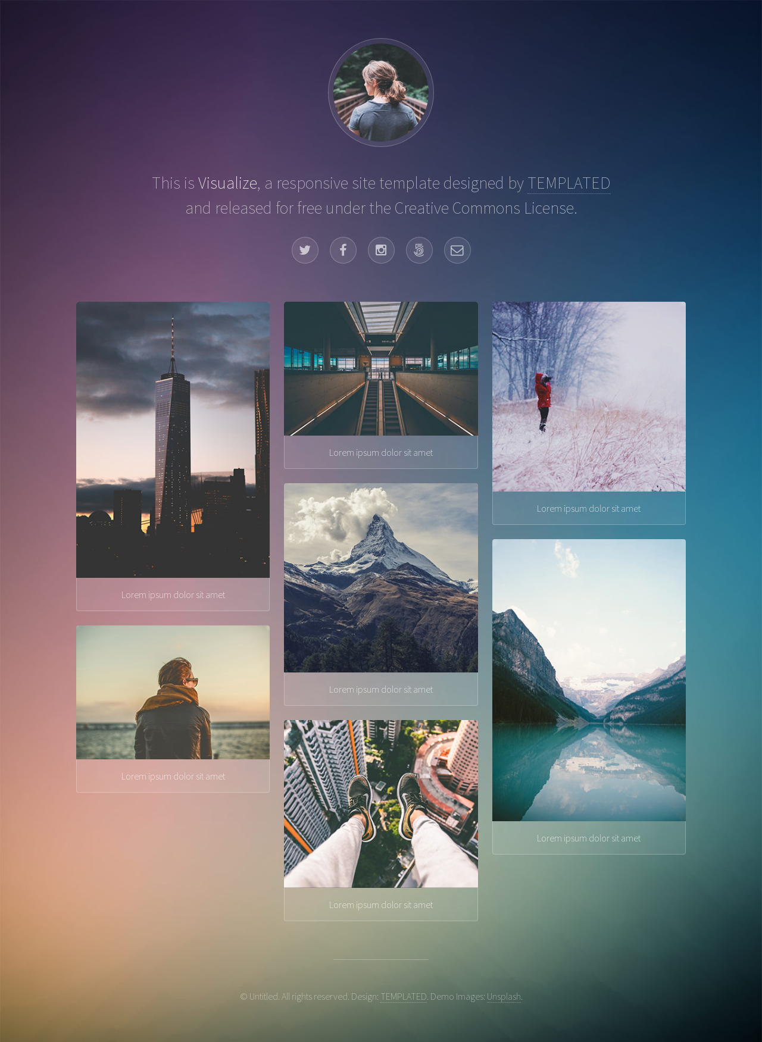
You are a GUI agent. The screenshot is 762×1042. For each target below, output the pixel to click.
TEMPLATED (569, 182)
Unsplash (504, 996)
